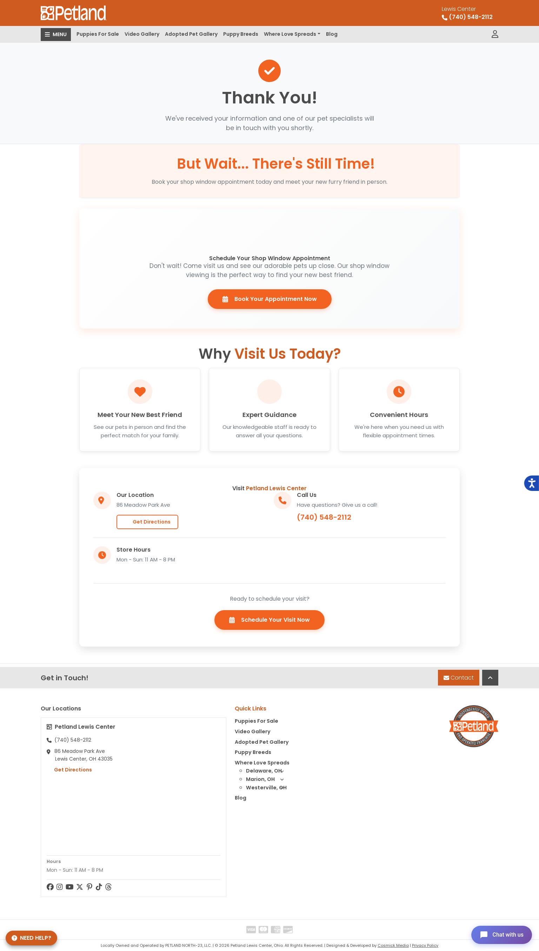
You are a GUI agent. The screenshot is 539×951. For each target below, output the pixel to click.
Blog (332, 34)
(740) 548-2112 (324, 517)
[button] (282, 771)
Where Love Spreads (290, 34)
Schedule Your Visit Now (269, 620)
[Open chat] (501, 935)
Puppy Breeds (240, 34)
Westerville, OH (268, 788)
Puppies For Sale (97, 34)
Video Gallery (142, 34)
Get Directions (147, 521)
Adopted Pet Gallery (191, 34)
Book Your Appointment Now (269, 299)
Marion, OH (268, 779)
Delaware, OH (268, 771)
